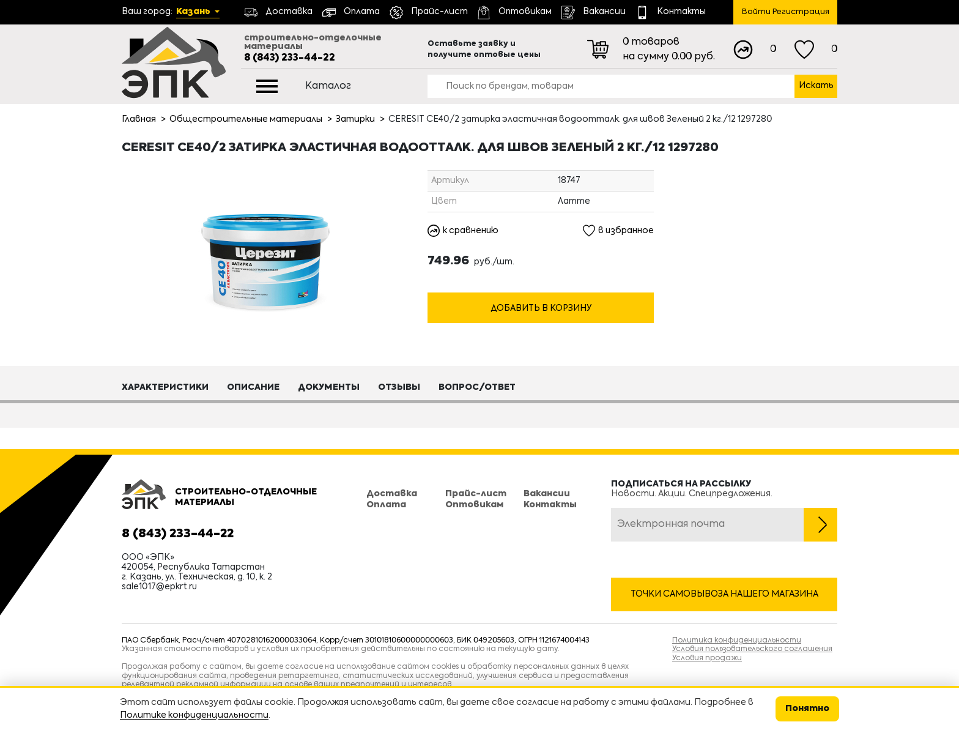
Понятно (807, 708)
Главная (139, 119)
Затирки (355, 119)
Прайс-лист (475, 494)
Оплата (386, 505)
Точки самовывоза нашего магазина (724, 594)
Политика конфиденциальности (736, 640)
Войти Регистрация (785, 12)
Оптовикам (474, 505)
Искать (816, 85)
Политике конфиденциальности (194, 715)
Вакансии (547, 494)
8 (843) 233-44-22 (289, 58)
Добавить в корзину (541, 309)
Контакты (550, 505)
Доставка (391, 494)
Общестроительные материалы (245, 119)
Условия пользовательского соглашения (752, 649)
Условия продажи (707, 658)
